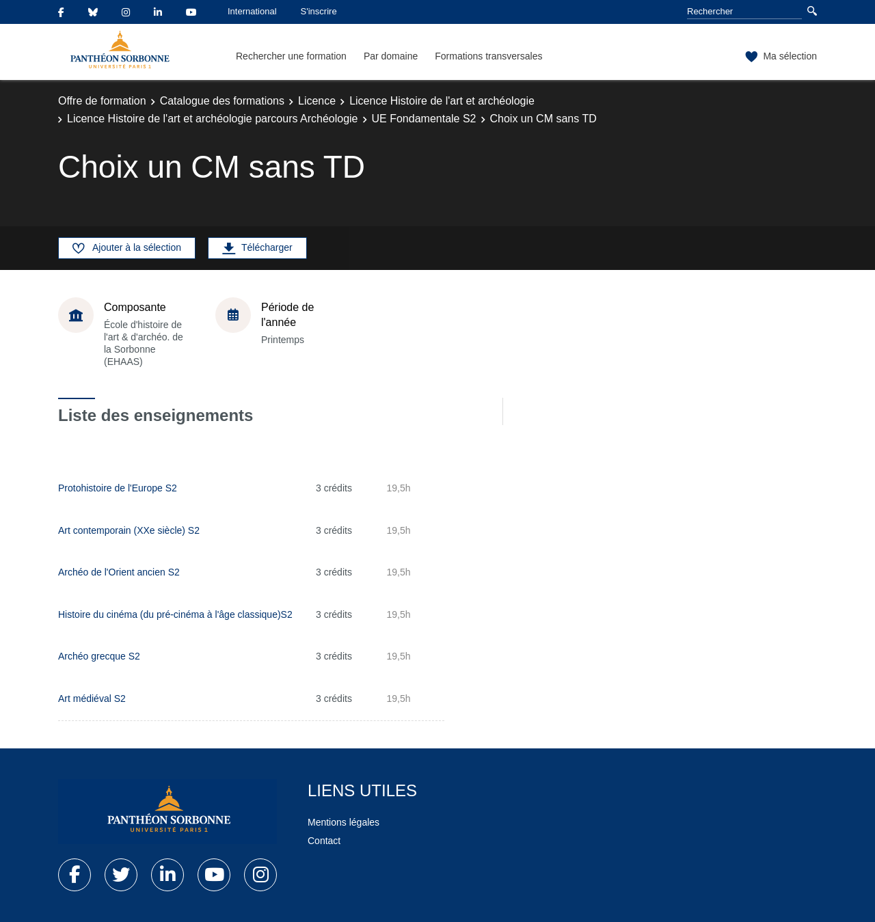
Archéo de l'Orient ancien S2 (119, 572)
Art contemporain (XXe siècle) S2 (129, 530)
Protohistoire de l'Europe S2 (117, 488)
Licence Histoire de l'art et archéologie (442, 101)
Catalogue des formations (222, 101)
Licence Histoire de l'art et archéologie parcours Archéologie (212, 118)
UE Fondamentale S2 (424, 118)
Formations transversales (488, 56)
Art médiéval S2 (92, 698)
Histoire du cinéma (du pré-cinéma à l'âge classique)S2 (175, 614)
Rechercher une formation (291, 56)
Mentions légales (343, 822)
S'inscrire (319, 11)
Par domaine (391, 56)
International (252, 11)
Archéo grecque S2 (99, 656)
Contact (324, 840)
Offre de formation (102, 101)
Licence (317, 101)
